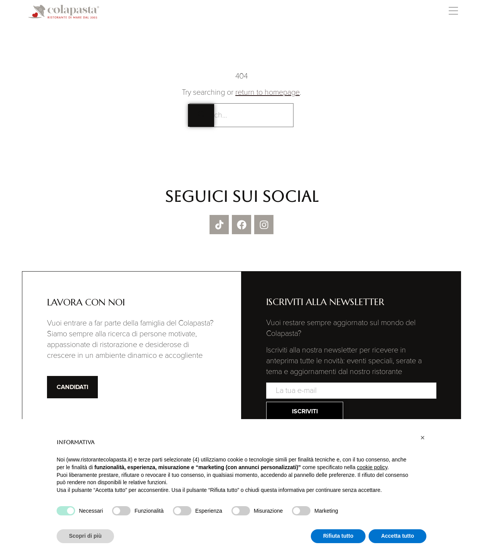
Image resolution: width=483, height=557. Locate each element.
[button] (453, 12)
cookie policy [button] (372, 467)
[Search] (201, 115)
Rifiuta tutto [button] (338, 536)
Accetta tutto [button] (397, 536)
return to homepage (267, 92)
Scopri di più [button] (85, 536)
